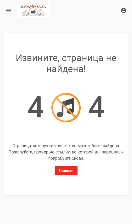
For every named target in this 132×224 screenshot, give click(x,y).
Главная (66, 170)
